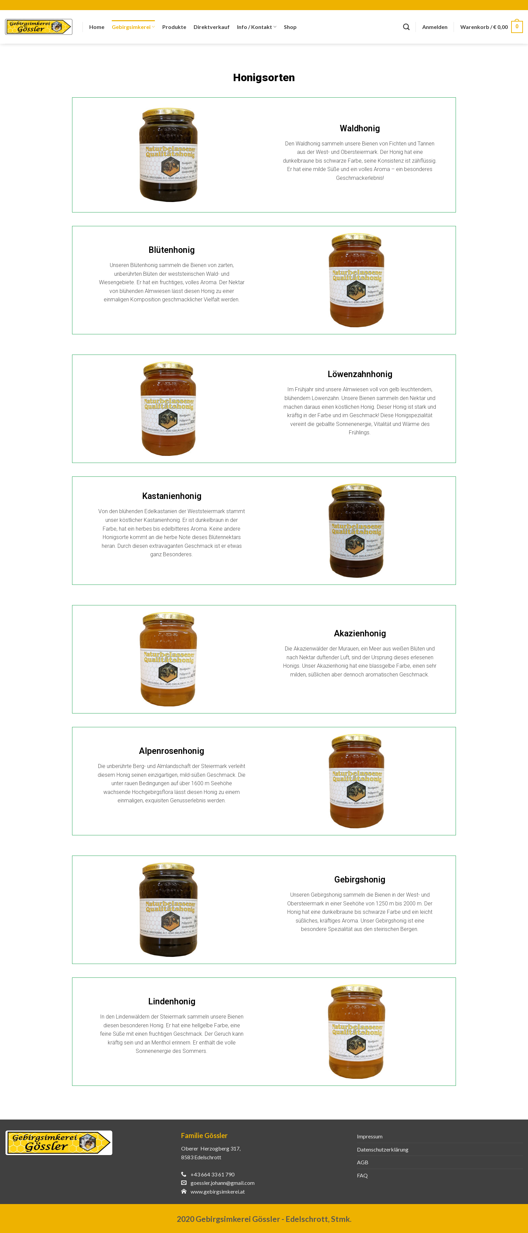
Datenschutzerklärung (382, 1149)
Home (96, 27)
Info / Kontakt (256, 27)
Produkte (174, 27)
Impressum (370, 1136)
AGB (362, 1162)
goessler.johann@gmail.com (223, 1182)
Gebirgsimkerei (133, 27)
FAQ (362, 1175)
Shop (290, 27)
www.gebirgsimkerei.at (218, 1191)
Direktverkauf (212, 27)
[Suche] (406, 27)
